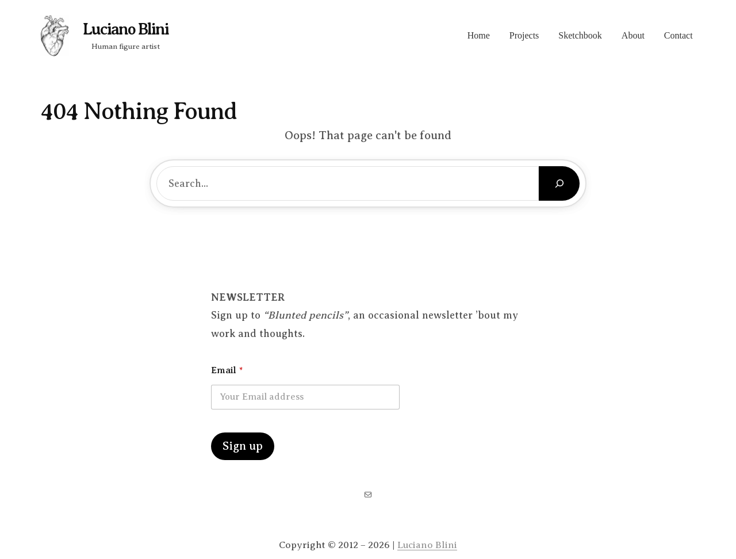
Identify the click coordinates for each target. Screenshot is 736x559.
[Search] (559, 183)
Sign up (243, 446)
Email (227, 370)
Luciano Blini (125, 29)
